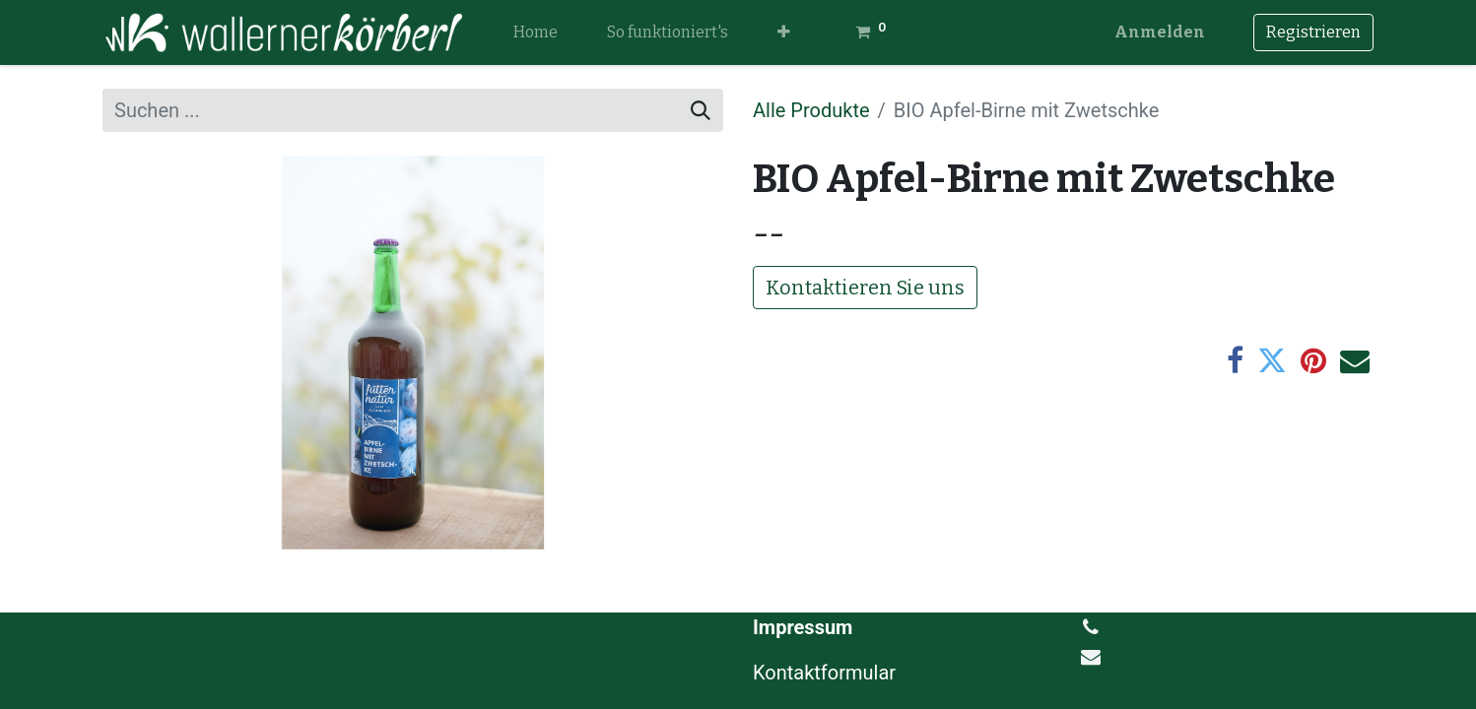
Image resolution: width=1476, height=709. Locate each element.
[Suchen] (700, 110)
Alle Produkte (811, 110)
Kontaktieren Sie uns (865, 287)
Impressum (802, 627)
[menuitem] (535, 32)
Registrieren (1313, 32)
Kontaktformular (827, 672)
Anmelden (1159, 32)
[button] (784, 32)
